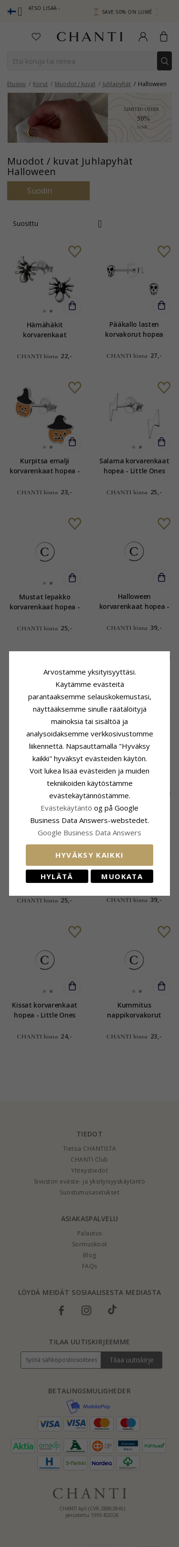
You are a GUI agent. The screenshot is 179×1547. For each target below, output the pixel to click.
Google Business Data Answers (89, 832)
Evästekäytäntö (66, 808)
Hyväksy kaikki (89, 855)
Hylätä (57, 876)
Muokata (121, 876)
